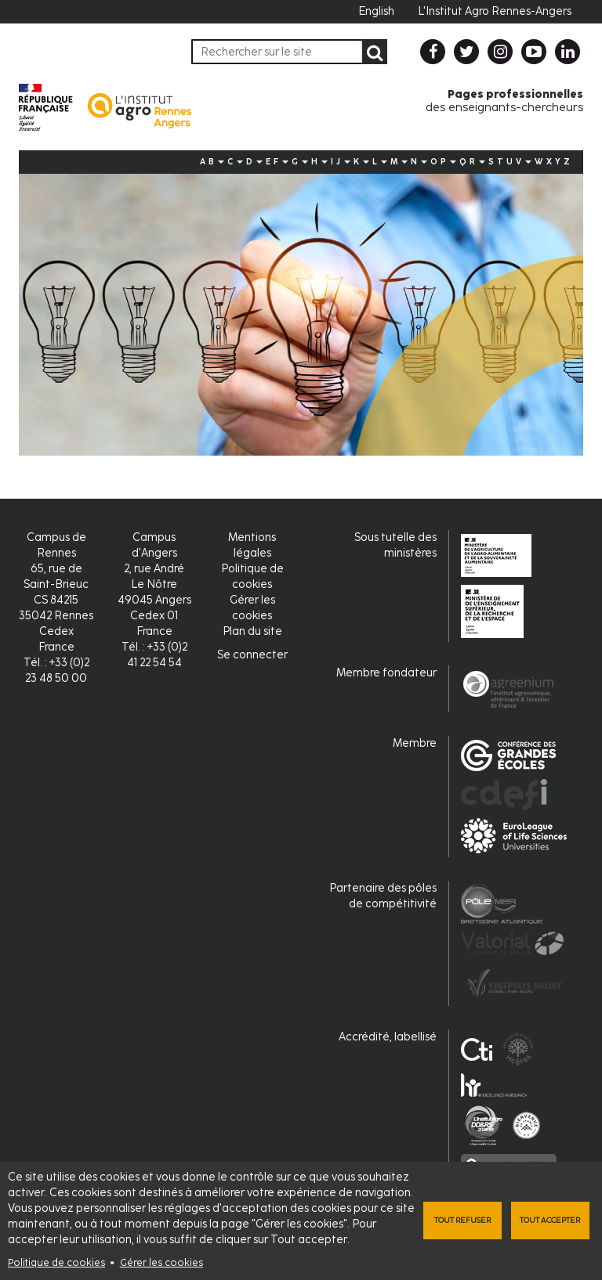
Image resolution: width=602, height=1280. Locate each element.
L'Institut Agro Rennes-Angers (494, 11)
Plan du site (252, 631)
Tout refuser (462, 1220)
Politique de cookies (56, 1262)
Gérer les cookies (161, 1262)
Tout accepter (550, 1220)
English (376, 11)
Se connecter (252, 655)
